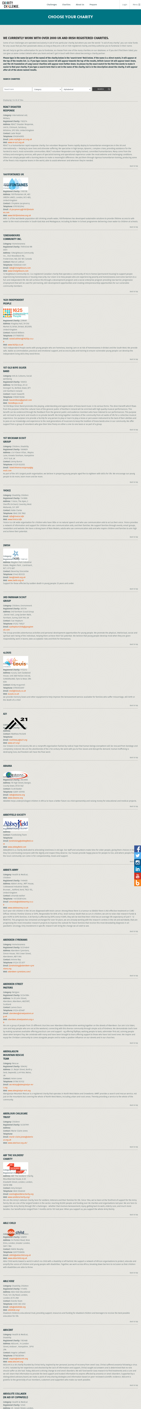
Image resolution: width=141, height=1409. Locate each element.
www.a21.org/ (45, 536)
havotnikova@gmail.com (52, 301)
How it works (6, 1347)
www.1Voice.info (46, 391)
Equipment (89, 1318)
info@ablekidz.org (49, 911)
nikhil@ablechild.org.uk (51, 875)
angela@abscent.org (50, 951)
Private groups (6, 1353)
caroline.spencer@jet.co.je (52, 1255)
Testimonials (6, 1332)
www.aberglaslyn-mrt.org (50, 769)
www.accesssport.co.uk (49, 1101)
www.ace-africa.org (47, 1143)
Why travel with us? (64, 1306)
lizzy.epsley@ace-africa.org (53, 1140)
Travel (87, 1312)
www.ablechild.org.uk (48, 878)
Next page (121, 1269)
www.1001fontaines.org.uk (50, 183)
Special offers (6, 1306)
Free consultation (8, 1335)
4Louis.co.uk (44, 506)
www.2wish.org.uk (47, 427)
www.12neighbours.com (49, 223)
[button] (135, 4)
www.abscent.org (46, 954)
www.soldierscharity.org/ (50, 842)
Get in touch (34, 1320)
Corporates (6, 1311)
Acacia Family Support (49, 1034)
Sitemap (4, 1365)
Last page (132, 1269)
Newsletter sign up (36, 1323)
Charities (66, 4)
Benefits (4, 1323)
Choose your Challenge (10, 1303)
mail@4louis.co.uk (49, 503)
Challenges (52, 4)
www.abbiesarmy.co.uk (49, 648)
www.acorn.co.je (46, 1258)
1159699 (42, 1067)
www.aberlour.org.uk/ (49, 802)
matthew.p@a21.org (50, 533)
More (3, 1340)
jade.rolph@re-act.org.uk (52, 130)
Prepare (93, 4)
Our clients (5, 1329)
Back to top (134, 145)
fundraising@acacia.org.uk (53, 1031)
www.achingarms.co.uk (49, 1219)
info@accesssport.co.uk (51, 1098)
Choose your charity (37, 1303)
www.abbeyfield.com (48, 603)
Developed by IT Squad (109, 1405)
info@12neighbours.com (51, 220)
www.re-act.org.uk (47, 133)
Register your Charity (37, 1309)
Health (87, 1315)
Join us (59, 1315)
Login (124, 5)
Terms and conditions (9, 1359)
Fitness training (91, 1306)
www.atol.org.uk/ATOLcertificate (45, 1393)
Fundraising (89, 1303)
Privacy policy (6, 1362)
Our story (60, 1303)
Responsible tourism (65, 1312)
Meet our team (63, 1318)
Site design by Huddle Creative (129, 1405)
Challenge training (92, 1309)
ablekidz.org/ (45, 914)
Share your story (7, 1350)
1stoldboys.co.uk (46, 304)
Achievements (62, 1309)
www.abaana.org (46, 569)
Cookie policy (6, 1368)
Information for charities (38, 1306)
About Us (80, 4)
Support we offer (7, 1326)
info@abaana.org (48, 566)
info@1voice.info (48, 388)
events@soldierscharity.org (53, 839)
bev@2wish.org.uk (49, 424)
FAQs (3, 1356)
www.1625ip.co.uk (47, 265)
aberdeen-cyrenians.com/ (50, 687)
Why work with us (7, 1317)
